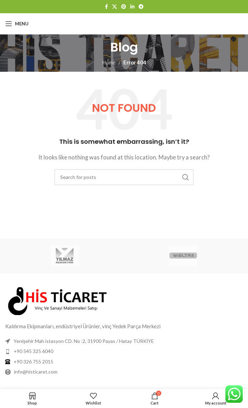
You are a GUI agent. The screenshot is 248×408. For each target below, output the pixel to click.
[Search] (124, 177)
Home (109, 62)
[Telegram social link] (141, 6)
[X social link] (114, 6)
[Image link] (57, 300)
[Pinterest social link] (123, 6)
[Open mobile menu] (17, 24)
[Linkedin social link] (132, 6)
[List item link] (124, 351)
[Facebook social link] (106, 6)
